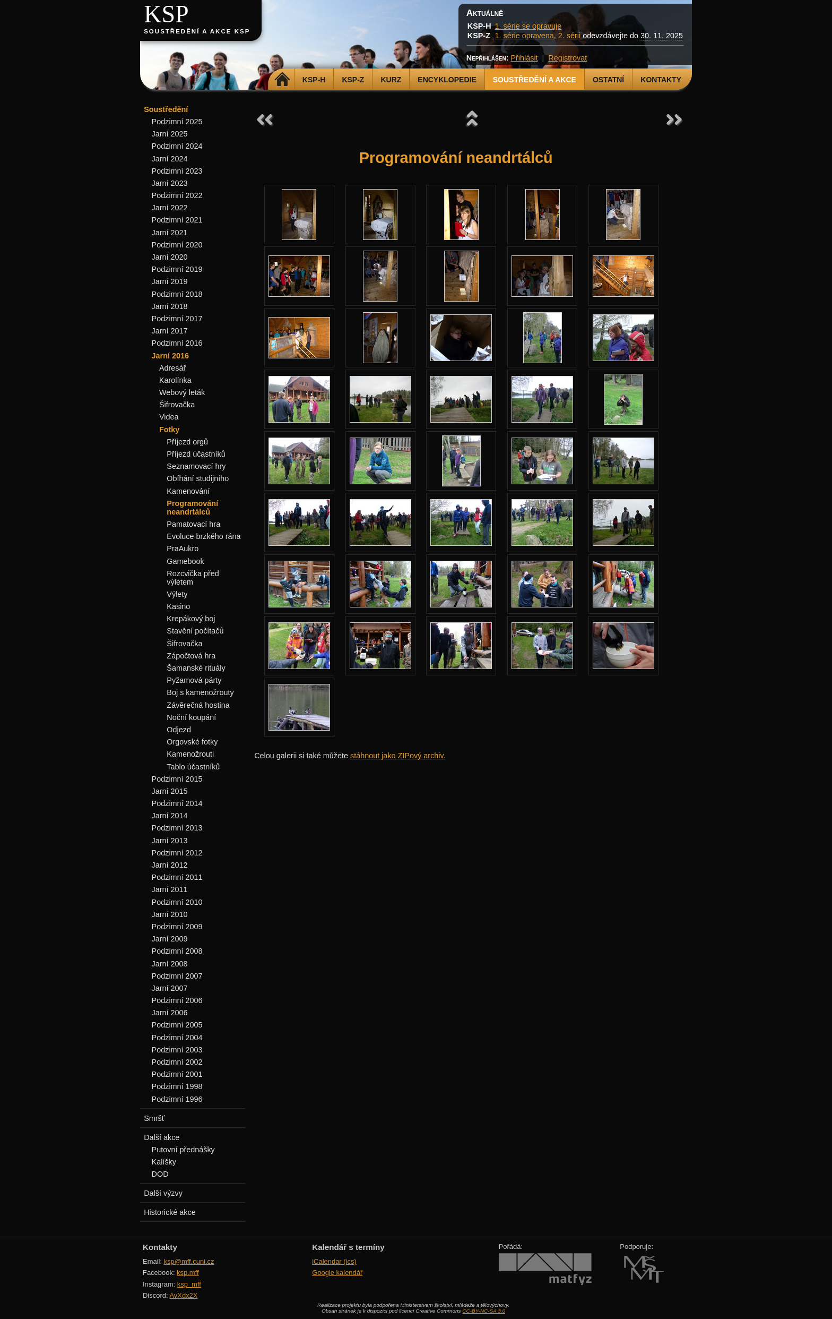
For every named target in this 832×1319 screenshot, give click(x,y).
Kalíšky (164, 1162)
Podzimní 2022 (177, 195)
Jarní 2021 (170, 232)
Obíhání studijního (198, 478)
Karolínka (175, 380)
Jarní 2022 (170, 207)
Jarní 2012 (170, 865)
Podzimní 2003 (177, 1050)
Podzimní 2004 (177, 1037)
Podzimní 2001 (177, 1074)
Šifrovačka (177, 404)
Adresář (172, 368)
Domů (282, 79)
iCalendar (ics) (334, 1261)
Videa (169, 417)
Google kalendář (337, 1273)
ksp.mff (188, 1273)
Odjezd (179, 729)
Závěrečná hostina (198, 705)
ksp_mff (189, 1284)
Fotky (169, 429)
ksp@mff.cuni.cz (189, 1261)
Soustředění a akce (534, 79)
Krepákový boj (191, 618)
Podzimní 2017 (177, 318)
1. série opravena (524, 35)
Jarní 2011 (170, 889)
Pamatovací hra (193, 524)
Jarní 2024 (170, 159)
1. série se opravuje (528, 26)
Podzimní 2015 (177, 779)
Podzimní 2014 (177, 803)
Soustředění (166, 109)
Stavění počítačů (195, 631)
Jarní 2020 (170, 257)
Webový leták (182, 392)
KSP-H (314, 79)
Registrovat (567, 58)
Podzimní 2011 (177, 877)
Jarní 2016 (170, 356)
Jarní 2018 (170, 306)
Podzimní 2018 (177, 294)
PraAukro (182, 548)
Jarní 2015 (170, 791)
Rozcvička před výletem (193, 577)
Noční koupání (191, 717)
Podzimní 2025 (177, 121)
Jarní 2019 (170, 281)
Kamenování (188, 491)
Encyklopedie (447, 79)
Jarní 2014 (170, 815)
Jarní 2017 (170, 331)
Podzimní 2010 (177, 902)
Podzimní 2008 (177, 951)
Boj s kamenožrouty (200, 692)
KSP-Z (353, 79)
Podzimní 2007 (177, 976)
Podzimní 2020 (177, 245)
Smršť (154, 1118)
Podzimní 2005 (177, 1025)
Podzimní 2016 (177, 343)
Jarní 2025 (170, 134)
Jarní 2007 (170, 988)
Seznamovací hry (196, 466)
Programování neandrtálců (192, 507)
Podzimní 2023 (177, 171)
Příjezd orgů (187, 442)
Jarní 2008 (170, 964)
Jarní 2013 (170, 840)
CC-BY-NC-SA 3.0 (483, 1311)
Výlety (177, 594)
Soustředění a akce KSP (197, 31)
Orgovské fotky (192, 742)
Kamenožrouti (190, 754)
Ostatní (608, 79)
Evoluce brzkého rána (203, 536)
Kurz (390, 79)
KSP (166, 14)
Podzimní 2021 (177, 220)
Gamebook (185, 561)
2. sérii (569, 35)
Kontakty (660, 79)
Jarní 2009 (170, 939)
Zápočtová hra (191, 656)
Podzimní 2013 (177, 828)
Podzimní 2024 (177, 146)
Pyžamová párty (194, 680)
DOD (160, 1174)
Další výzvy (163, 1193)
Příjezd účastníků (196, 454)
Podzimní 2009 (177, 926)
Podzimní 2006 (177, 1000)
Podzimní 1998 (177, 1086)
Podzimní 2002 (177, 1062)
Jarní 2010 (170, 914)
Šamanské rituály (196, 668)
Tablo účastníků (193, 767)
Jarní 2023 (170, 183)
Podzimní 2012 (177, 853)
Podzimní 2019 (177, 269)
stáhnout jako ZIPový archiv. (398, 755)
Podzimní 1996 (177, 1099)
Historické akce (170, 1212)
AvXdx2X (183, 1295)
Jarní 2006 (170, 1012)
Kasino (178, 606)
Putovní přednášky (183, 1149)
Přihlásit (524, 58)
